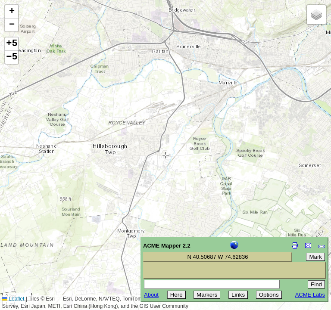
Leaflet (13, 299)
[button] (11, 12)
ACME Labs (310, 294)
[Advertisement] (46, 249)
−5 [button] (11, 57)
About (151, 294)
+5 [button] (11, 43)
